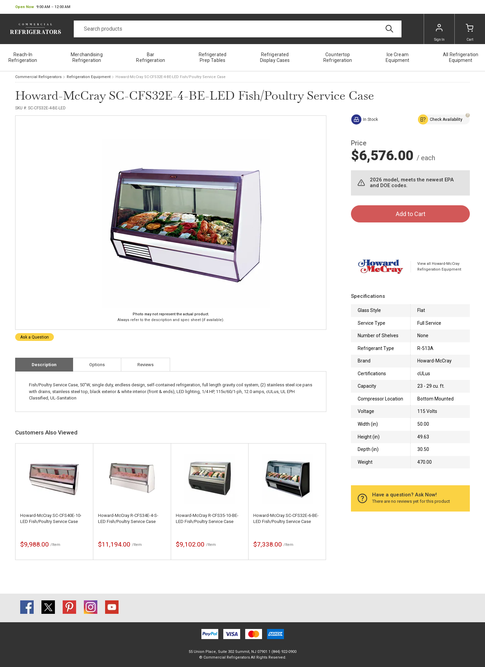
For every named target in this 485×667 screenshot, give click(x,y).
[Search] (237, 29)
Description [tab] (44, 364)
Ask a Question (34, 337)
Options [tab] (97, 364)
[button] (42, 7)
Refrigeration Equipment (88, 77)
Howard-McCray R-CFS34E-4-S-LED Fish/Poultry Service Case (128, 518)
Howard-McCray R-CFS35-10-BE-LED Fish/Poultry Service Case (207, 518)
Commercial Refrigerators (38, 77)
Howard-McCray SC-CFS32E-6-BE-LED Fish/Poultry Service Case (286, 518)
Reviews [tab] (145, 364)
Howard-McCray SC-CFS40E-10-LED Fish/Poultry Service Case (51, 518)
